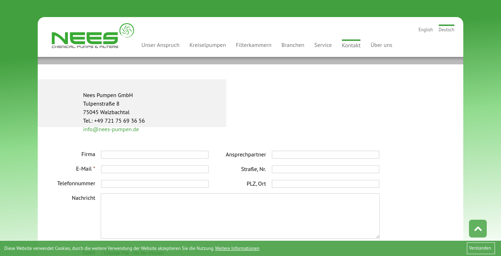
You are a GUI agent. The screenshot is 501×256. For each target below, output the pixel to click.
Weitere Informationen (237, 248)
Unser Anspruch (161, 44)
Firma (88, 154)
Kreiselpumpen (207, 44)
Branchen (292, 44)
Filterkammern (253, 44)
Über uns (381, 44)
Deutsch (446, 30)
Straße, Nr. (253, 168)
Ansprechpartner (246, 154)
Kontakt (351, 45)
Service (323, 44)
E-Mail (85, 168)
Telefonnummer (76, 183)
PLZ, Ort (256, 183)
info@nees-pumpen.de (111, 129)
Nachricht (83, 197)
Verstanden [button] (480, 248)
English (425, 30)
